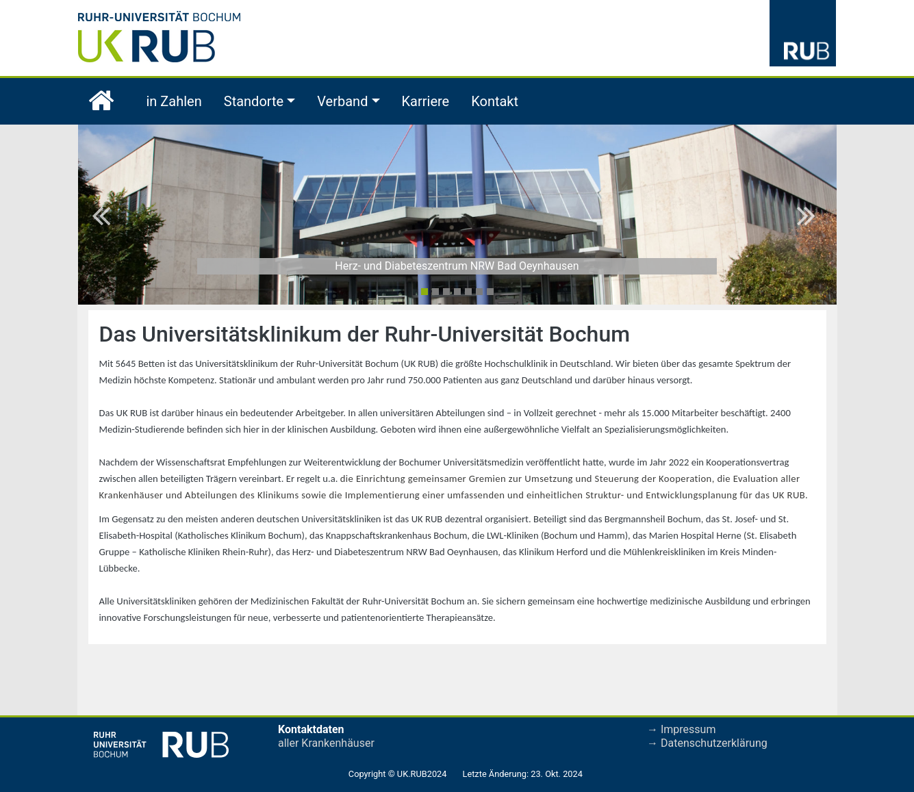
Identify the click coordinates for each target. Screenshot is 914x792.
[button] (104, 215)
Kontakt (494, 101)
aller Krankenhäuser (326, 743)
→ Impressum (681, 729)
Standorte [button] (253, 101)
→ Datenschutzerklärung (707, 743)
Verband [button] (342, 101)
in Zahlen (174, 101)
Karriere (426, 101)
